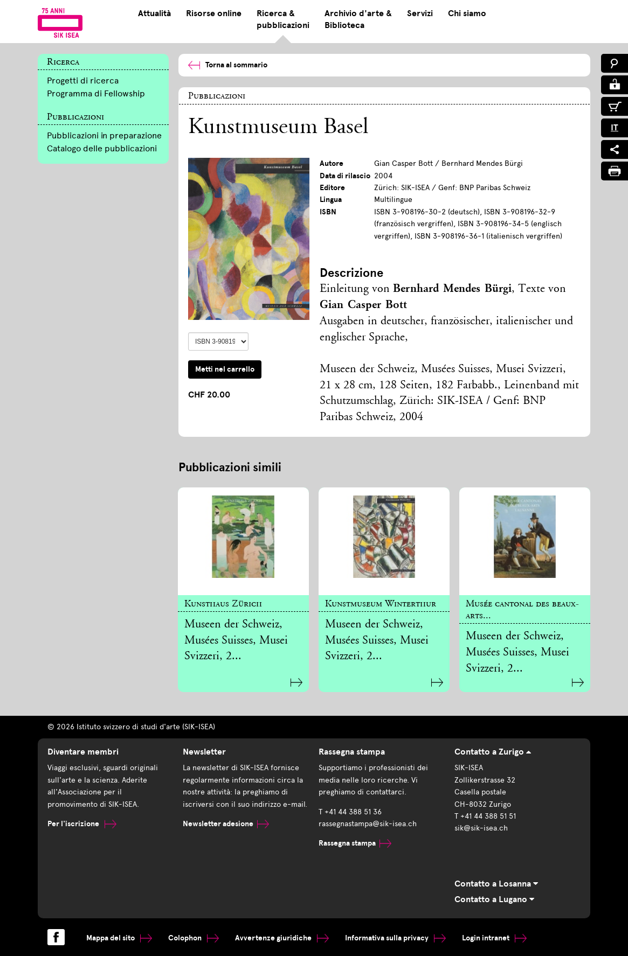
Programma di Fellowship (96, 93)
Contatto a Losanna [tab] (496, 883)
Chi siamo (467, 13)
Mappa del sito (119, 938)
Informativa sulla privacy (395, 938)
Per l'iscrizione (81, 823)
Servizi (420, 13)
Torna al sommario (227, 64)
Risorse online (213, 13)
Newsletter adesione (226, 823)
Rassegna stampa (355, 843)
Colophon (193, 938)
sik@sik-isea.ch (481, 828)
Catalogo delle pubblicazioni (102, 148)
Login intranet (494, 938)
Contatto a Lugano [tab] (494, 899)
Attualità (154, 13)
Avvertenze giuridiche (282, 938)
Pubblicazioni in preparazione (104, 135)
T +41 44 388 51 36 (350, 812)
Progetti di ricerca (83, 80)
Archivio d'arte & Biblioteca (358, 19)
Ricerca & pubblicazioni (283, 19)
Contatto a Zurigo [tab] (492, 751)
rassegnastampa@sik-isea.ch (368, 823)
